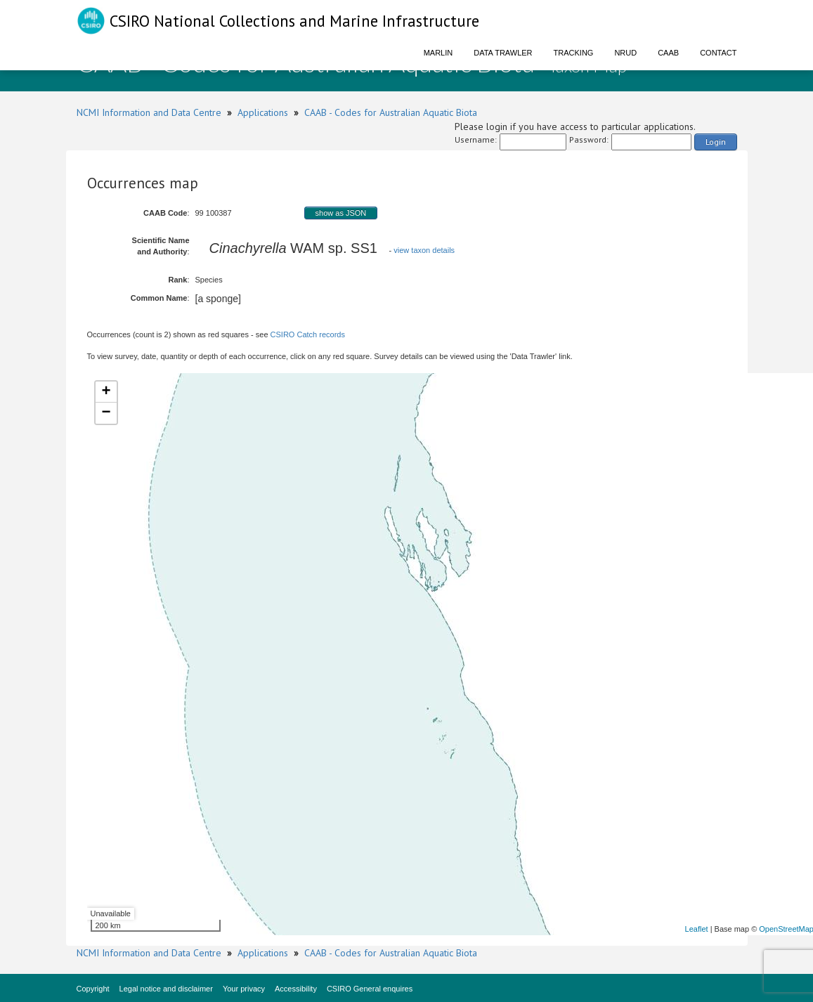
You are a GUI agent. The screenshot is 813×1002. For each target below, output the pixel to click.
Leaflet (696, 929)
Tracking (574, 52)
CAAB (668, 52)
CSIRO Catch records (308, 334)
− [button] (105, 413)
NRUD (625, 52)
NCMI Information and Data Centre (149, 112)
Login (715, 141)
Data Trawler (503, 52)
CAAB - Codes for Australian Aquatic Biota (390, 112)
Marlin (438, 52)
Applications (263, 112)
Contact (718, 52)
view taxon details (424, 250)
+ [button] (105, 392)
